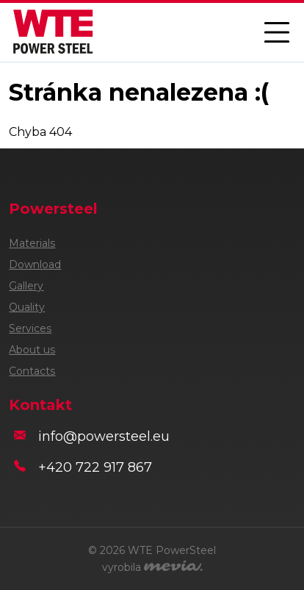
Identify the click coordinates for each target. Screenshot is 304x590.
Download (35, 264)
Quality (27, 307)
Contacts (32, 371)
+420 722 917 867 (95, 467)
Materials (32, 243)
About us (32, 349)
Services (30, 328)
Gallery (26, 285)
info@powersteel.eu (104, 436)
